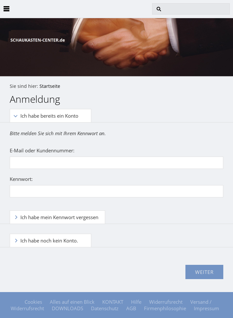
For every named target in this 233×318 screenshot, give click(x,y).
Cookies (33, 302)
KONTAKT (112, 302)
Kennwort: (21, 179)
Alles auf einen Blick (72, 302)
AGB (131, 308)
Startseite (49, 86)
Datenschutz (104, 308)
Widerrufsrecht (166, 302)
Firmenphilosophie (165, 308)
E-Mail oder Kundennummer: (42, 150)
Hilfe (136, 302)
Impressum (206, 308)
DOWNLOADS (67, 308)
